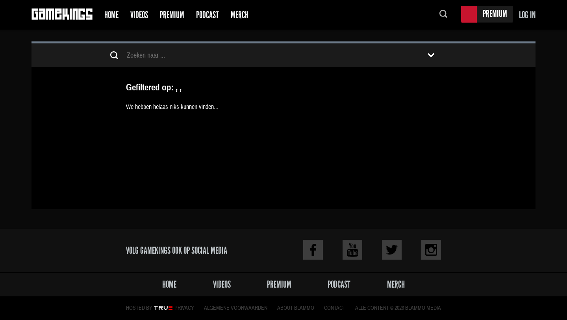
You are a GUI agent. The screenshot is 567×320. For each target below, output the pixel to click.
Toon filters (431, 55)
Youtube (352, 250)
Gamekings (62, 15)
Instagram (431, 250)
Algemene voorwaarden (235, 308)
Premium (172, 15)
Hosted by (139, 308)
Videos (139, 15)
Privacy (184, 308)
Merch (239, 15)
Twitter (392, 250)
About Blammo (295, 308)
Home (111, 15)
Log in (527, 15)
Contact (334, 308)
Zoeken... (443, 15)
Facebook (313, 250)
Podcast (207, 15)
